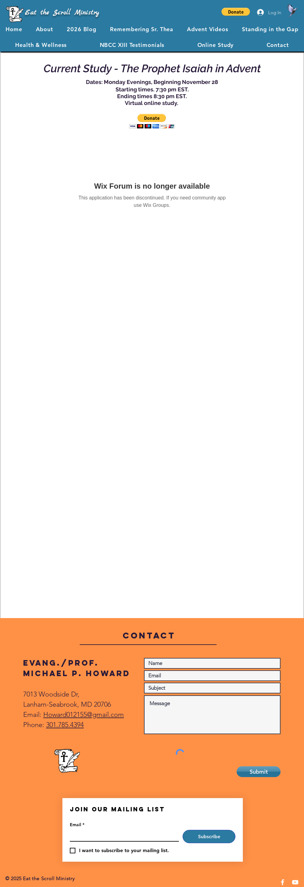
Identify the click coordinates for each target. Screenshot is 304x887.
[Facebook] (282, 882)
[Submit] (259, 771)
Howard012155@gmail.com (83, 714)
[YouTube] (295, 882)
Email (77, 824)
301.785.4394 (65, 725)
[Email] (122, 835)
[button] (236, 12)
